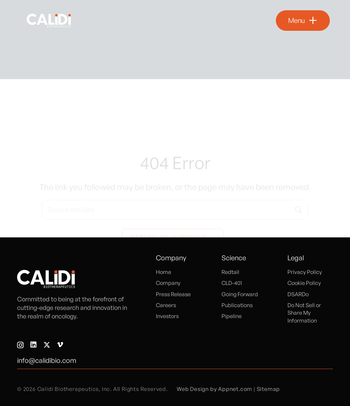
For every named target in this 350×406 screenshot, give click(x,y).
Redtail (230, 272)
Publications (237, 305)
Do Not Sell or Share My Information (304, 313)
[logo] (49, 20)
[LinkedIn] (33, 344)
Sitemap (268, 388)
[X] (46, 345)
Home (163, 272)
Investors (167, 316)
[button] (303, 20)
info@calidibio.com (46, 360)
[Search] (298, 181)
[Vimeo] (60, 344)
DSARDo (298, 294)
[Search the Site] (175, 181)
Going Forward (239, 294)
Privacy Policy (304, 272)
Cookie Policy (304, 282)
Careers (166, 305)
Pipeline (231, 316)
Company (168, 282)
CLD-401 (231, 282)
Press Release (173, 294)
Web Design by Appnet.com (214, 388)
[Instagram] (20, 345)
